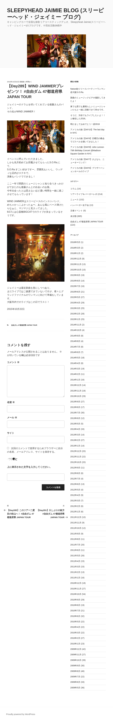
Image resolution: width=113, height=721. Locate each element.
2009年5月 (75, 687)
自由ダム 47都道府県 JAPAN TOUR (24, 325)
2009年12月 (75, 649)
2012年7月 (75, 478)
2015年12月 (75, 258)
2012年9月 (75, 467)
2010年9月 (75, 600)
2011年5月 (75, 555)
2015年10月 (75, 270)
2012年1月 (75, 511)
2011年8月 (75, 539)
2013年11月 (75, 391)
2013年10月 (75, 396)
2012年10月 (75, 462)
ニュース (74, 199)
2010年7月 (75, 610)
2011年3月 (75, 566)
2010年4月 (75, 627)
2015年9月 (75, 275)
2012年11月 (75, 456)
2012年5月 (75, 490)
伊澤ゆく (28, 82)
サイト (10, 433)
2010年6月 (75, 616)
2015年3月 (75, 308)
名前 (11, 402)
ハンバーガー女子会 (79, 205)
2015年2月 (75, 313)
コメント (13, 362)
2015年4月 (75, 302)
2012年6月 (75, 484)
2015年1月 (75, 319)
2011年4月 (75, 561)
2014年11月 (75, 325)
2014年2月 (75, 374)
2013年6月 (75, 418)
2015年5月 (75, 297)
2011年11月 (75, 522)
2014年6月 (75, 352)
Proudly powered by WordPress (20, 714)
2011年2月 (75, 572)
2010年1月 (75, 643)
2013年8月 (75, 407)
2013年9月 (75, 401)
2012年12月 (75, 451)
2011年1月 (75, 577)
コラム (73, 188)
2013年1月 (75, 446)
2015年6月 (75, 292)
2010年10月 (75, 594)
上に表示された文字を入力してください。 (29, 467)
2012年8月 (75, 473)
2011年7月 (75, 545)
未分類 (73, 216)
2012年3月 (75, 500)
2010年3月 (75, 632)
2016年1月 (75, 253)
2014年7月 (75, 347)
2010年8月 (75, 605)
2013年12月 (75, 385)
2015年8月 (75, 281)
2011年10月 (75, 528)
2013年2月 (75, 440)
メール (12, 417)
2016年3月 (75, 248)
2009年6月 (75, 682)
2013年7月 (75, 412)
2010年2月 (75, 638)
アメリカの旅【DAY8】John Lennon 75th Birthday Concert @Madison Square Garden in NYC (87, 150)
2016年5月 (75, 242)
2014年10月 (75, 330)
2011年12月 (75, 517)
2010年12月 (75, 583)
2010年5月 (75, 621)
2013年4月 (75, 429)
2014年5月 (75, 357)
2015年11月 (75, 264)
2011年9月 (75, 533)
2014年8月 (75, 341)
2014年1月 (75, 380)
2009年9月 (75, 665)
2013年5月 (75, 423)
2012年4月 (75, 495)
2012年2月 (75, 506)
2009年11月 (75, 654)
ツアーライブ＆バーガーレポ (83, 194)
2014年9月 (75, 336)
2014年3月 (75, 368)
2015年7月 (75, 286)
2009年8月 (75, 671)
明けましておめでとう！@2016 (85, 124)
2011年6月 (75, 550)
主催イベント (76, 210)
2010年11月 (75, 588)
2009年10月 (75, 660)
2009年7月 (75, 676)
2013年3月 (75, 435)
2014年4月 (75, 363)
